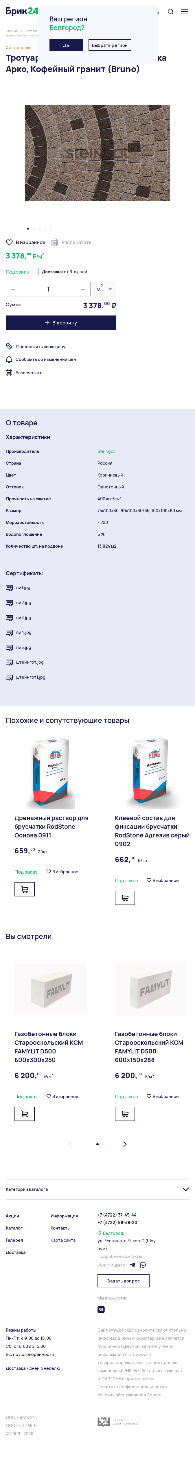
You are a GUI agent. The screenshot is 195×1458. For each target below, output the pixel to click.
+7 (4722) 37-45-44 (117, 1215)
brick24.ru (129, 1330)
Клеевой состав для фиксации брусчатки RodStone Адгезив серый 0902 (152, 831)
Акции (12, 1216)
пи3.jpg (18, 618)
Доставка (15, 1252)
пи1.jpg (18, 588)
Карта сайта (63, 1240)
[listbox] (103, 289)
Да (66, 45)
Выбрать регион (110, 45)
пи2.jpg (18, 603)
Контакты (61, 1228)
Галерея (14, 1240)
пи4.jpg (19, 633)
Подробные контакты (120, 1256)
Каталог (31, 31)
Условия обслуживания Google (129, 1395)
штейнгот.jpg (25, 662)
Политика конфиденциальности (131, 1386)
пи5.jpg (18, 648)
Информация (64, 1216)
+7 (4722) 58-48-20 (117, 1222)
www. (114, 1330)
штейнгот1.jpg (25, 677)
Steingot (106, 451)
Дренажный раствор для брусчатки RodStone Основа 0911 (51, 826)
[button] (28, 229)
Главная (12, 31)
